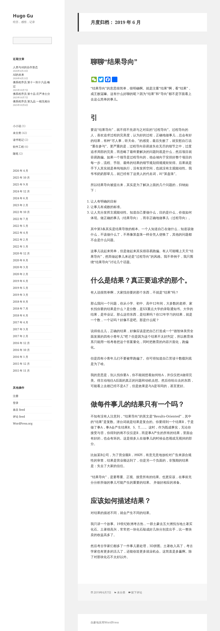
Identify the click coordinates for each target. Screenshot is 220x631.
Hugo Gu (23, 15)
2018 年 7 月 (20, 308)
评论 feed (19, 416)
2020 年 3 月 (20, 267)
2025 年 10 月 (21, 177)
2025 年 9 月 (20, 184)
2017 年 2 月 (20, 336)
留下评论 (136, 592)
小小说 (17, 126)
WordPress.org (22, 423)
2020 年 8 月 (20, 260)
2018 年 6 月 (20, 315)
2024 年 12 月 (21, 191)
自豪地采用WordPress (105, 622)
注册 (15, 396)
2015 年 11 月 (21, 370)
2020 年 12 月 (21, 253)
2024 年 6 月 (20, 198)
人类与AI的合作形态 (25, 67)
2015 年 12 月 (21, 364)
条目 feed (19, 410)
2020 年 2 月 (20, 274)
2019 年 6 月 (20, 281)
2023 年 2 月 (20, 205)
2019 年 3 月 (20, 295)
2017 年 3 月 (20, 329)
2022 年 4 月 (20, 233)
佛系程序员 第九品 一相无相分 (31, 101)
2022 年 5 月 (20, 226)
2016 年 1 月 (20, 357)
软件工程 (18, 147)
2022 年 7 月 (20, 219)
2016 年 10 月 (21, 350)
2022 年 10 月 (21, 212)
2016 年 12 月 (21, 343)
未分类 (17, 133)
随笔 (15, 153)
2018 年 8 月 (20, 302)
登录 (15, 403)
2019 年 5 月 (20, 288)
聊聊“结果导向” (114, 61)
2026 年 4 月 (20, 171)
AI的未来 (18, 75)
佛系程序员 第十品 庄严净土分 (31, 94)
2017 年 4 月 (20, 322)
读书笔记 (18, 140)
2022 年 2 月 (20, 239)
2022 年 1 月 (20, 246)
